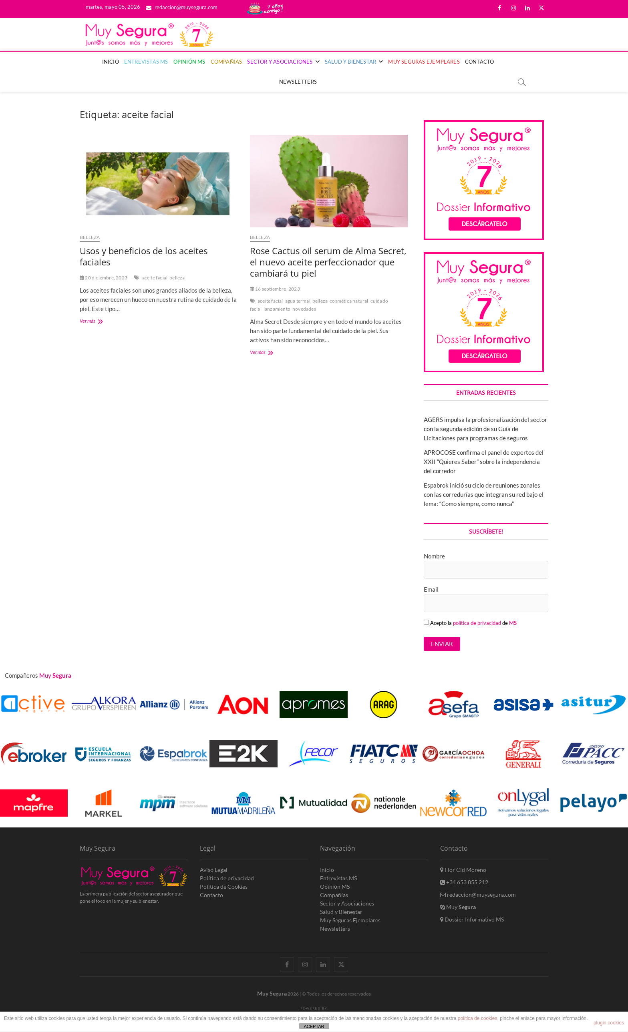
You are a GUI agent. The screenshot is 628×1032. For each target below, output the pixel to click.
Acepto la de (470, 623)
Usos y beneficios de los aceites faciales (143, 256)
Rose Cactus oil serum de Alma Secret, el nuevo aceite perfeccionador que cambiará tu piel (328, 262)
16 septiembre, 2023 (275, 289)
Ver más (97, 321)
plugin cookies (609, 1023)
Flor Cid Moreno (463, 869)
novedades (304, 309)
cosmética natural (349, 301)
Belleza (90, 237)
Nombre (434, 556)
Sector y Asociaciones (279, 61)
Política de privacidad (227, 878)
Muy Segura (272, 993)
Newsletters (298, 81)
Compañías (226, 61)
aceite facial (155, 278)
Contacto (479, 61)
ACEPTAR (314, 1026)
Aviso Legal (213, 869)
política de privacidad (477, 623)
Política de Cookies (224, 886)
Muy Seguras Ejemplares (423, 61)
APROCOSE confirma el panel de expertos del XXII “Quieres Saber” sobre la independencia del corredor (483, 461)
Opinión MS (189, 61)
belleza (177, 278)
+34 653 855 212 (464, 882)
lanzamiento (277, 309)
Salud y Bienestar (350, 61)
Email (431, 589)
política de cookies (477, 1018)
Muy (458, 907)
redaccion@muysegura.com (181, 7)
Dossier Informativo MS (472, 919)
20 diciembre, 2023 (103, 278)
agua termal (297, 301)
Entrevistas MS (146, 61)
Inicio (110, 61)
